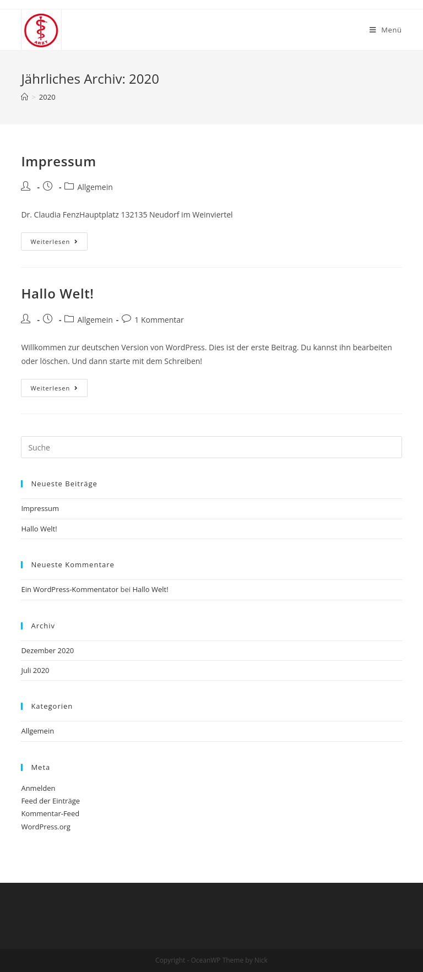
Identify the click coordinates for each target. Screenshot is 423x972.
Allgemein (94, 187)
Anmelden (38, 788)
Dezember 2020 (47, 650)
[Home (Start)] (24, 97)
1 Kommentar (159, 319)
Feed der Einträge (50, 801)
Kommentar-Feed (50, 813)
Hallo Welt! (57, 293)
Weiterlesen (54, 241)
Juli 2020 (35, 670)
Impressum (58, 161)
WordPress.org (45, 827)
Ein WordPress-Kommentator (69, 589)
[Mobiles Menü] (386, 30)
